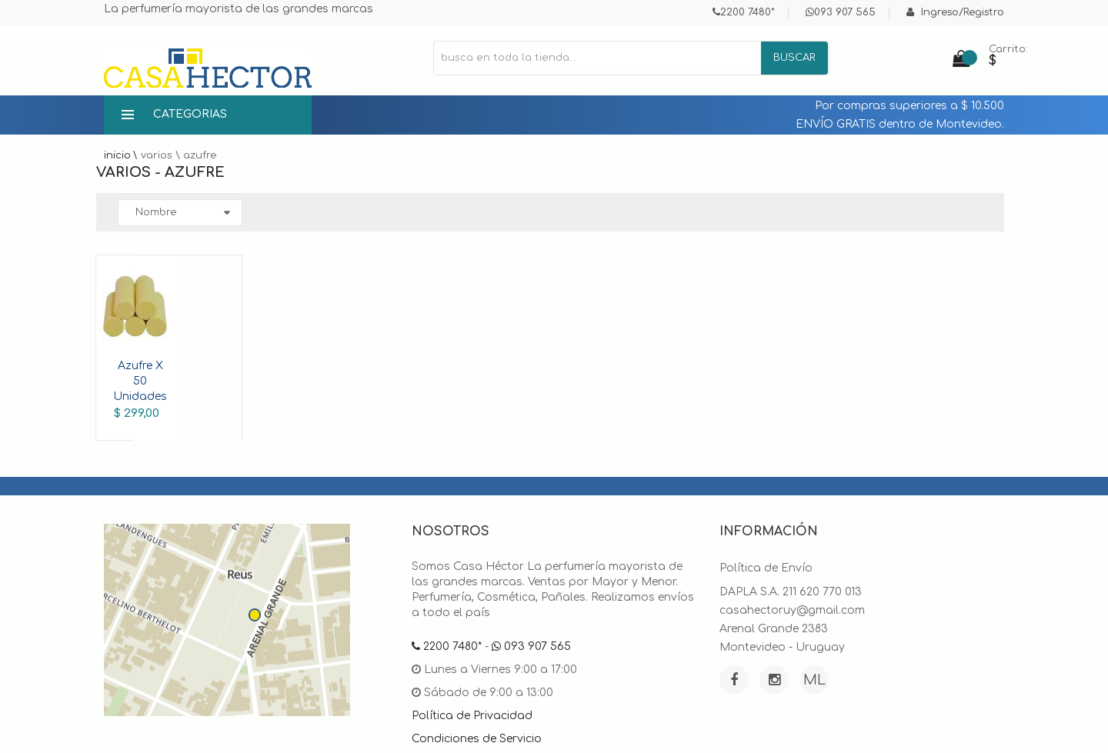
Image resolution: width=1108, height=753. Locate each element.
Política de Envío (766, 568)
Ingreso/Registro (955, 12)
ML (814, 680)
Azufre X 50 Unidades (140, 381)
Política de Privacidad (472, 715)
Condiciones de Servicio (477, 739)
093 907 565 (841, 12)
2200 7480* (744, 12)
